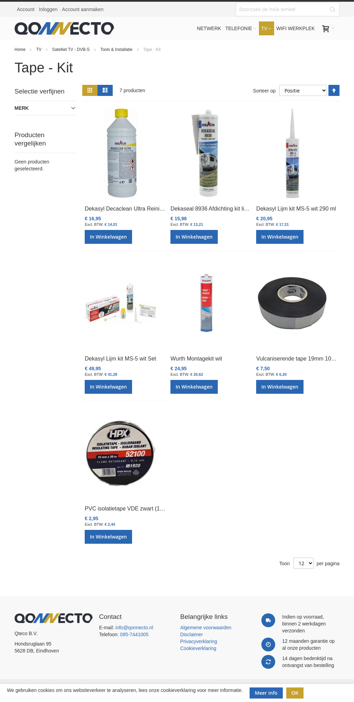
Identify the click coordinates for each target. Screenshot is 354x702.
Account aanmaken (82, 9)
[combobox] (287, 9)
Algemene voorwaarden (205, 627)
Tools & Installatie (117, 49)
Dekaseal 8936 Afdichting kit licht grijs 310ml (225, 209)
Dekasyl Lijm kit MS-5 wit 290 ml (296, 209)
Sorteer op (264, 90)
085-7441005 (134, 634)
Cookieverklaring (198, 648)
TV (39, 49)
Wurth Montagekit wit (196, 359)
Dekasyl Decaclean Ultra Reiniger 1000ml (136, 209)
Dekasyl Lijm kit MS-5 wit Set (120, 359)
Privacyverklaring (198, 641)
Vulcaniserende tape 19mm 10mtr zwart (305, 359)
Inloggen (48, 9)
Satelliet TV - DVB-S (71, 49)
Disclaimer (191, 634)
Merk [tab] (22, 108)
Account (26, 9)
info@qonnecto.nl (134, 627)
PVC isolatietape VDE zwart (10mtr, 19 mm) (138, 509)
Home (21, 49)
